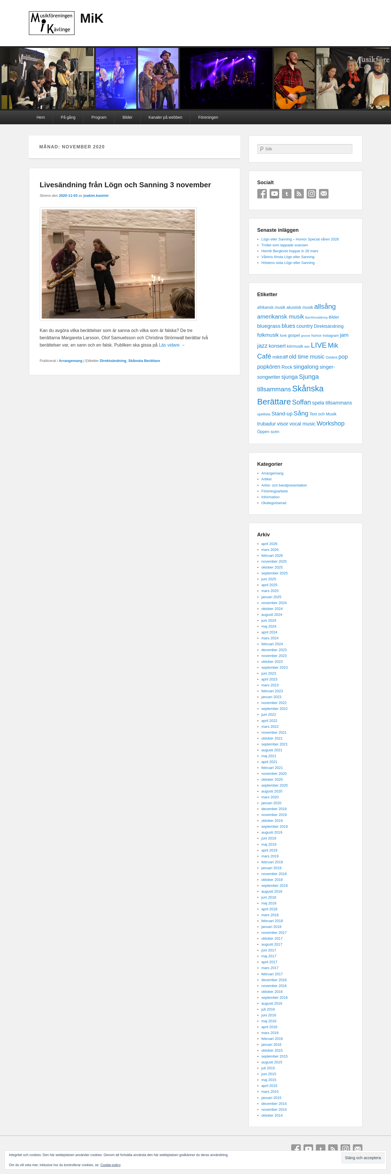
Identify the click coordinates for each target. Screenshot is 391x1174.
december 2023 (274, 650)
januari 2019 (272, 868)
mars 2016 (270, 1033)
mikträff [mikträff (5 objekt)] (280, 357)
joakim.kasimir (96, 195)
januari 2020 (272, 803)
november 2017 (274, 932)
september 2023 (275, 667)
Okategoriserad (274, 503)
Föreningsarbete (275, 491)
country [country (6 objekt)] (304, 326)
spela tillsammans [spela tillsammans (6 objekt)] (332, 403)
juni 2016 (269, 1015)
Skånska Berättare (144, 361)
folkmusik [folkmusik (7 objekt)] (268, 335)
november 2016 (274, 986)
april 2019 (269, 850)
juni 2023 (269, 673)
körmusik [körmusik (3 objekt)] (295, 346)
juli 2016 (268, 1009)
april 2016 (269, 1027)
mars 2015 (270, 1091)
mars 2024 (270, 638)
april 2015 (269, 1086)
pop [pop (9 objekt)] (343, 357)
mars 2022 (270, 726)
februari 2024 (272, 644)
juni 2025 (269, 579)
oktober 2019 (272, 820)
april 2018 (269, 909)
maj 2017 (269, 956)
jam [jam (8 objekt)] (344, 335)
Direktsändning (113, 361)
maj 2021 (269, 756)
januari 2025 (272, 597)
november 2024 (274, 603)
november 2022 (274, 703)
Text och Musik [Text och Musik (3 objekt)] (323, 414)
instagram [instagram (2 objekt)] (331, 335)
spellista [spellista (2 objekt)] (263, 414)
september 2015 (275, 1056)
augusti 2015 (272, 1062)
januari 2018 (272, 927)
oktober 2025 (272, 567)
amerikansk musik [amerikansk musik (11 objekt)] (280, 316)
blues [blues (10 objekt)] (288, 326)
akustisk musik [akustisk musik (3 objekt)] (299, 307)
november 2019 (274, 815)
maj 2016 (269, 1021)
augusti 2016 (272, 1003)
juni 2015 (269, 1074)
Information (271, 497)
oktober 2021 (272, 738)
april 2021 (269, 762)
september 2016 (275, 997)
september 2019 (275, 826)
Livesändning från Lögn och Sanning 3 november (125, 185)
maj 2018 (269, 903)
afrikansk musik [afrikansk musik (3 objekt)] (271, 307)
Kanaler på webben (165, 117)
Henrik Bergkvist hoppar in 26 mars (290, 251)
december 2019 (274, 809)
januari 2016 (272, 1044)
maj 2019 (269, 844)
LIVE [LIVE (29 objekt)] (319, 345)
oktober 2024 (272, 609)
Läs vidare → (172, 345)
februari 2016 (272, 1039)
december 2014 (274, 1103)
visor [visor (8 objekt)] (282, 424)
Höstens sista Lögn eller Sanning (288, 263)
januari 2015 (272, 1098)
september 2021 (275, 744)
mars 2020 (270, 797)
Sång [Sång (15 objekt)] (301, 413)
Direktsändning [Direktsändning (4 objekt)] (329, 326)
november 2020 (274, 773)
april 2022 (269, 721)
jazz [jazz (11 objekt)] (262, 345)
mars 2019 (270, 856)
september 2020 (275, 785)
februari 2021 (272, 768)
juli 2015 (268, 1068)
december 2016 (274, 980)
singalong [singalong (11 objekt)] (306, 366)
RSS (299, 193)
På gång (68, 117)
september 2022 (275, 709)
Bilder (127, 117)
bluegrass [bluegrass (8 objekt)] (269, 326)
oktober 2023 (272, 662)
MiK (92, 18)
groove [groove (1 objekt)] (305, 335)
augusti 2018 (272, 891)
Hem (41, 117)
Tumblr (286, 193)
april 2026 (269, 544)
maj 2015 (269, 1080)
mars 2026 (270, 550)
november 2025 (274, 561)
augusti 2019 (272, 832)
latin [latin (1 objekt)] (307, 346)
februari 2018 (272, 921)
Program (99, 117)
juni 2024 (269, 620)
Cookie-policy (110, 1165)
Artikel (267, 479)
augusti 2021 (272, 750)
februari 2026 (272, 555)
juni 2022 (269, 714)
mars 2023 (270, 685)
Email (323, 193)
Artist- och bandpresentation (284, 485)
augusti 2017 (272, 944)
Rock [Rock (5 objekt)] (286, 367)
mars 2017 (270, 968)
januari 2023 (272, 697)
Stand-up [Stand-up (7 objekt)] (281, 414)
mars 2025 (270, 591)
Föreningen (208, 117)
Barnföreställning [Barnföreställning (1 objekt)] (316, 317)
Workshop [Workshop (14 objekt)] (331, 423)
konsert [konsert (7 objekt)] (277, 346)
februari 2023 (272, 691)
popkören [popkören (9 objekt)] (269, 367)
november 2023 (274, 656)
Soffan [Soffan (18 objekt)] (301, 402)
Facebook (262, 193)
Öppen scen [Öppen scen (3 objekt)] (268, 431)
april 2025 (269, 585)
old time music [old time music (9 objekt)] (307, 357)
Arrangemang (70, 361)
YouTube (274, 193)
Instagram (311, 193)
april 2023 (269, 679)
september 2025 (275, 573)
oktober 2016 (272, 992)
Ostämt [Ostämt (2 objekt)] (331, 357)
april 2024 (269, 632)
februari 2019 (272, 862)
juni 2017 (269, 950)
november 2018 (274, 874)
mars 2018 (270, 915)
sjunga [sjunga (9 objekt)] (289, 377)
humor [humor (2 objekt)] (316, 335)
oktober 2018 (272, 880)
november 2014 (274, 1109)
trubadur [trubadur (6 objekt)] (266, 424)
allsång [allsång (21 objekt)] (325, 306)
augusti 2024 (272, 614)
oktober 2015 (272, 1050)
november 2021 (274, 732)
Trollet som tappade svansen (285, 245)
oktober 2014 (272, 1115)
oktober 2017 (272, 938)
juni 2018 (269, 897)
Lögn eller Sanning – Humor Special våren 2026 (300, 239)
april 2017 (269, 962)
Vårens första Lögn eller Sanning (288, 257)
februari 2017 (272, 974)
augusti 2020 (272, 791)
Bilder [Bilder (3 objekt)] (334, 317)
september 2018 (275, 885)
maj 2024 (269, 626)
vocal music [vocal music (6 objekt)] (302, 424)
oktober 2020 (272, 779)
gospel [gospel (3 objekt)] (294, 335)
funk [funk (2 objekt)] (283, 335)
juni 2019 (269, 838)
